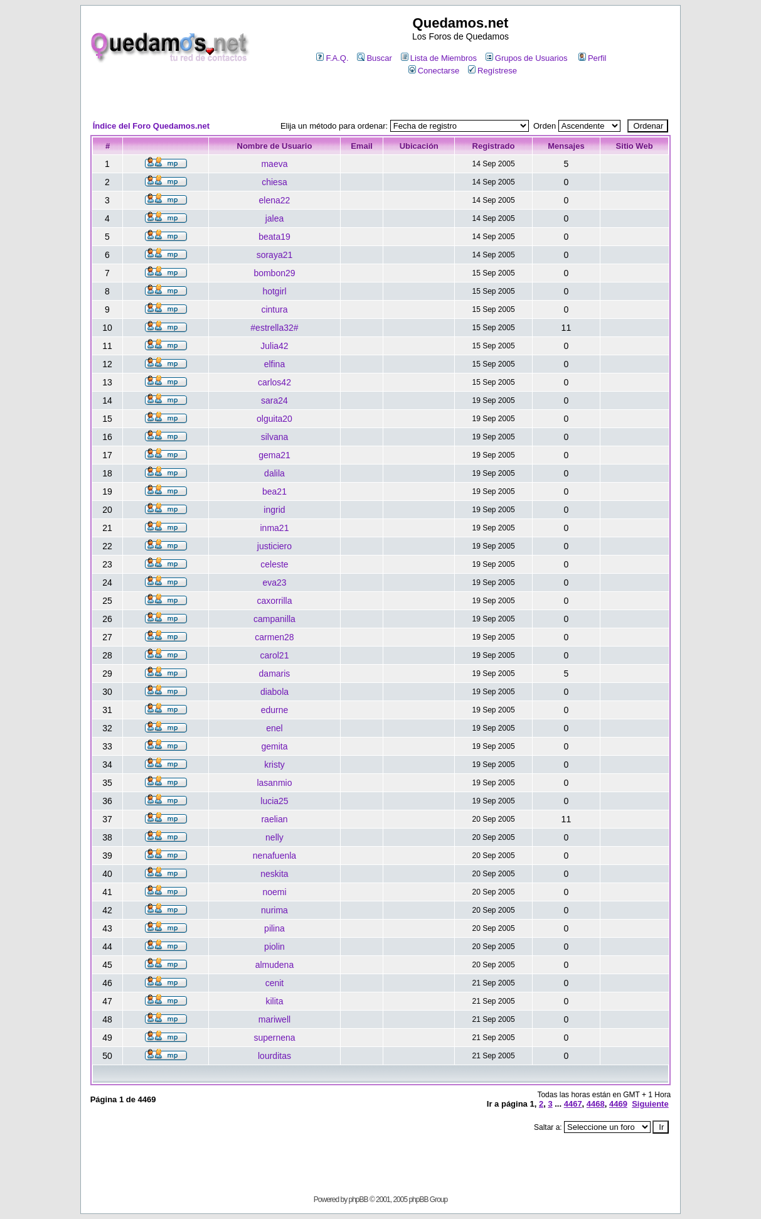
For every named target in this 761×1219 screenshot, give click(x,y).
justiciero (274, 546)
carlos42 (274, 382)
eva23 (274, 582)
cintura (274, 309)
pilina (274, 928)
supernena (274, 1038)
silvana (275, 437)
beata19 (274, 237)
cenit (274, 983)
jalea (274, 218)
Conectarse (433, 70)
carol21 (274, 655)
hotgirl (274, 291)
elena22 (274, 200)
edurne (275, 710)
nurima (274, 910)
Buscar (374, 58)
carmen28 (274, 637)
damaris (274, 674)
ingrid (274, 510)
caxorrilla (274, 601)
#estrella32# (274, 328)
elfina (274, 364)
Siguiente (650, 1104)
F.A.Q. (332, 58)
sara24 (274, 400)
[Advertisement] (380, 98)
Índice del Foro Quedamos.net (151, 126)
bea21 (274, 491)
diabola (274, 692)
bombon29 (274, 273)
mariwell (274, 1019)
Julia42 (274, 346)
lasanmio (274, 783)
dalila (274, 473)
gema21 (274, 455)
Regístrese (492, 70)
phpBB (358, 1199)
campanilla (274, 619)
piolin (274, 947)
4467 (573, 1104)
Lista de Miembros (439, 58)
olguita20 (274, 419)
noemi (274, 892)
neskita (274, 874)
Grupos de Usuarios (527, 58)
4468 (596, 1104)
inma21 (274, 528)
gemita (274, 746)
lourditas (274, 1056)
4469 (618, 1104)
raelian (274, 819)
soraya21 (275, 255)
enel (274, 728)
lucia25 (274, 801)
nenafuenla (274, 856)
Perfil (592, 58)
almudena (274, 965)
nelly (274, 837)
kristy (274, 765)
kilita (274, 1001)
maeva (274, 164)
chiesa (274, 182)
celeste (274, 564)
